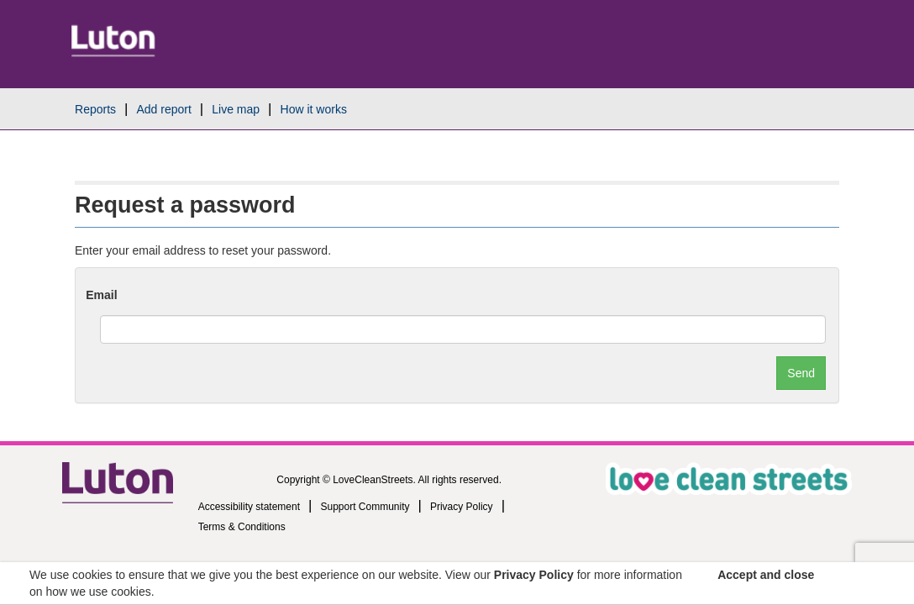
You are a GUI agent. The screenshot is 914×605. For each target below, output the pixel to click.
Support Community (364, 507)
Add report (163, 109)
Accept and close (765, 574)
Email (101, 295)
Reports (95, 109)
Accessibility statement (249, 507)
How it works (314, 109)
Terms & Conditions (242, 527)
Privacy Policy (461, 507)
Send (801, 373)
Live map (236, 109)
